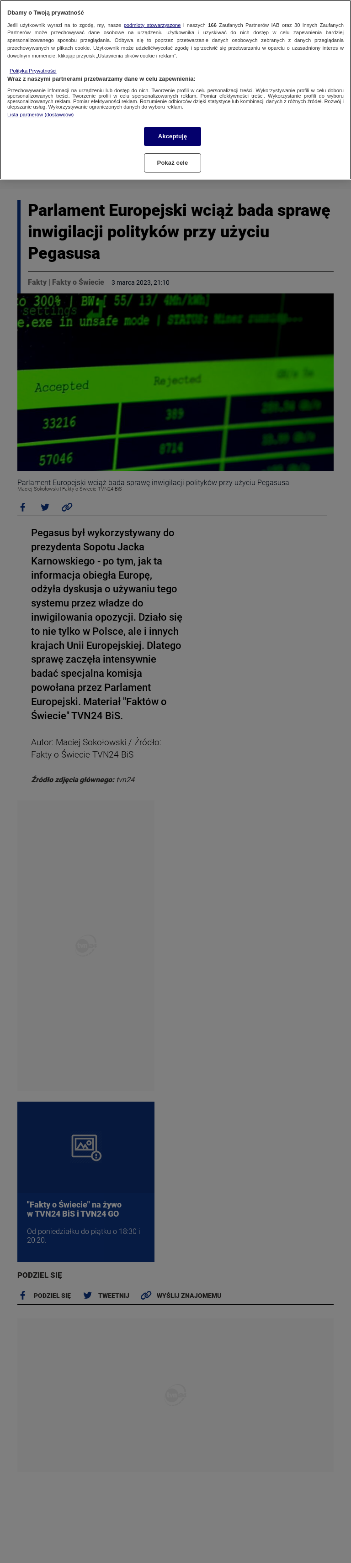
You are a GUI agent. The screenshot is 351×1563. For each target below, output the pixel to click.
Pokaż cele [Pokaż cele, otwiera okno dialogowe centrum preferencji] (172, 162)
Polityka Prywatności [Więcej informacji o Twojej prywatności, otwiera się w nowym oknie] (33, 70)
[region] (175, 90)
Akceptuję (172, 136)
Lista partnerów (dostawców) (40, 114)
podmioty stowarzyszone (152, 25)
